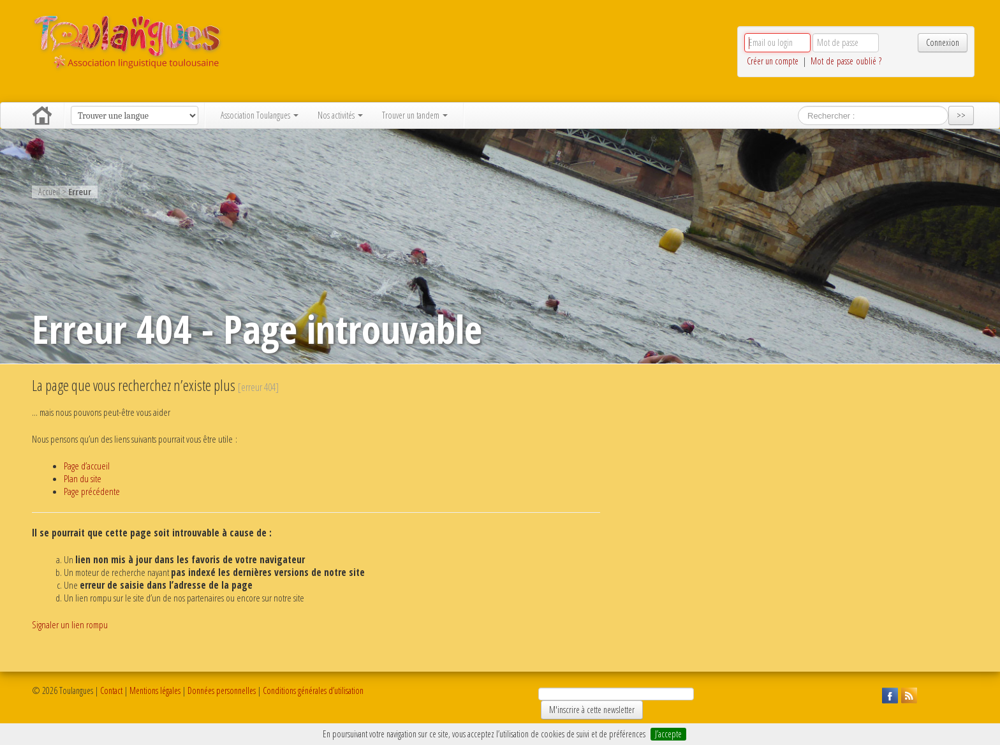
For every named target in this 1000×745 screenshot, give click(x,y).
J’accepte (668, 734)
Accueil (42, 115)
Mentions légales (154, 690)
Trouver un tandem (415, 115)
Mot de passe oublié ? (846, 61)
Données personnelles (222, 690)
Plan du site (82, 478)
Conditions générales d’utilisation (313, 690)
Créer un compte (772, 61)
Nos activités (340, 115)
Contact (111, 690)
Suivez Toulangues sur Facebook (888, 694)
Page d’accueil (87, 466)
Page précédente (92, 491)
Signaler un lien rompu (70, 624)
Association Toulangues (259, 115)
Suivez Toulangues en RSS (907, 694)
